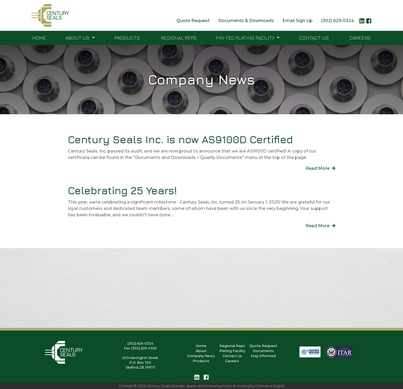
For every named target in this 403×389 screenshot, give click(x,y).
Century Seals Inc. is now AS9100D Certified (180, 139)
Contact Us (314, 38)
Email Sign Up (297, 20)
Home (39, 38)
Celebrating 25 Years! (122, 190)
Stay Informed (263, 356)
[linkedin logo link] (361, 22)
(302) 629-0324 (337, 20)
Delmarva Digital (269, 386)
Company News (201, 356)
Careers (360, 38)
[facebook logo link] (368, 22)
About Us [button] (78, 38)
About (201, 351)
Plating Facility (232, 351)
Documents (263, 351)
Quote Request (193, 20)
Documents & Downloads (246, 20)
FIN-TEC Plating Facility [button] (245, 38)
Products (127, 38)
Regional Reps (179, 38)
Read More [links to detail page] (320, 168)
